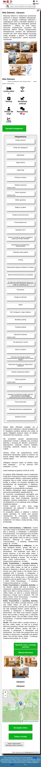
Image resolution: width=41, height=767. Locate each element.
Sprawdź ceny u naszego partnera (25, 646)
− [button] (5, 695)
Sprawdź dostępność (14, 128)
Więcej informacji (25, 652)
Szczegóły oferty (20, 728)
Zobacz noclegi (20, 736)
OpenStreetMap (34, 721)
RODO (12, 764)
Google (35, 757)
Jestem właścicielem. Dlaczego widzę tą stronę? (14, 744)
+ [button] (5, 692)
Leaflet (25, 721)
